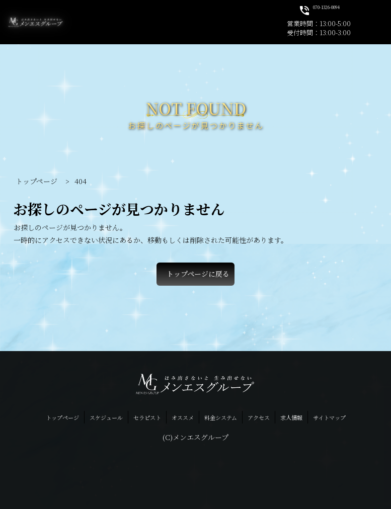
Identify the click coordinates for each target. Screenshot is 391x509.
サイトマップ (329, 417)
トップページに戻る (198, 274)
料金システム (220, 417)
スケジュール (106, 417)
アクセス (259, 417)
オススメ (183, 417)
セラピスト (147, 417)
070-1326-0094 (319, 10)
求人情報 (291, 417)
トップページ (62, 417)
